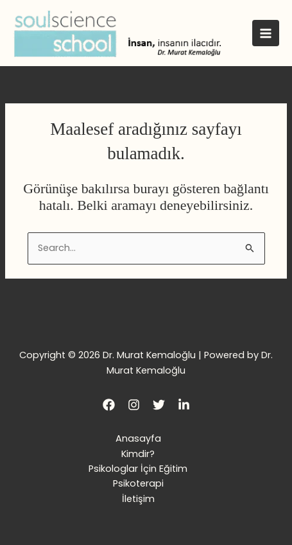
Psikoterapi (138, 483)
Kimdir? (138, 453)
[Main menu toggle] (265, 33)
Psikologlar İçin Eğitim (138, 468)
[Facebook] (109, 405)
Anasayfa (138, 438)
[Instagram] (134, 405)
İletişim (138, 498)
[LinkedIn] (184, 405)
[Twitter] (159, 405)
